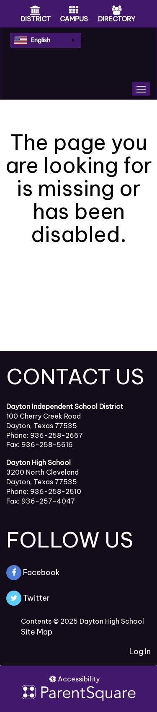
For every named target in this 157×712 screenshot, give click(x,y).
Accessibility (74, 679)
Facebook (33, 572)
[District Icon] (35, 11)
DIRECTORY (116, 19)
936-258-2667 (56, 435)
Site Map (36, 632)
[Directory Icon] (117, 11)
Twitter (28, 598)
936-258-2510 (55, 491)
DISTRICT (36, 19)
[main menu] (141, 89)
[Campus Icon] (73, 11)
